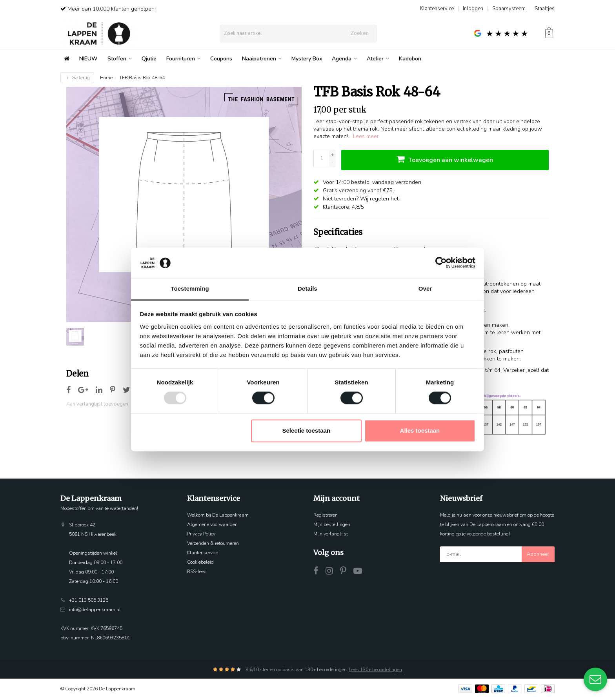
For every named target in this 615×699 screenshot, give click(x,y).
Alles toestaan (420, 430)
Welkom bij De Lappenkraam (218, 515)
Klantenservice (437, 8)
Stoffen (119, 58)
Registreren (325, 515)
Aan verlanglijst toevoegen (97, 404)
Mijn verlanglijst (330, 534)
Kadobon (410, 58)
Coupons (221, 58)
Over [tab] (425, 288)
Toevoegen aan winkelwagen (445, 159)
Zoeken (360, 33)
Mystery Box (306, 58)
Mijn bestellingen (331, 524)
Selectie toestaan (306, 430)
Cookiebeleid (200, 562)
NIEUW (88, 58)
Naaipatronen (262, 58)
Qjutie (149, 58)
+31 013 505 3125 (88, 600)
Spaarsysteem (509, 8)
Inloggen (473, 8)
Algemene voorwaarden (212, 524)
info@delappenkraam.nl (95, 609)
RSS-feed (197, 571)
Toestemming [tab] (190, 288)
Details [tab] (307, 288)
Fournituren (183, 58)
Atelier (378, 58)
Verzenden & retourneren (213, 543)
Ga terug (77, 78)
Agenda (344, 58)
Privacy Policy (201, 534)
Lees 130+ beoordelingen (375, 669)
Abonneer (538, 554)
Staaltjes (545, 8)
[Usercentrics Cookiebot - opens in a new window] (441, 263)
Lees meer (366, 136)
